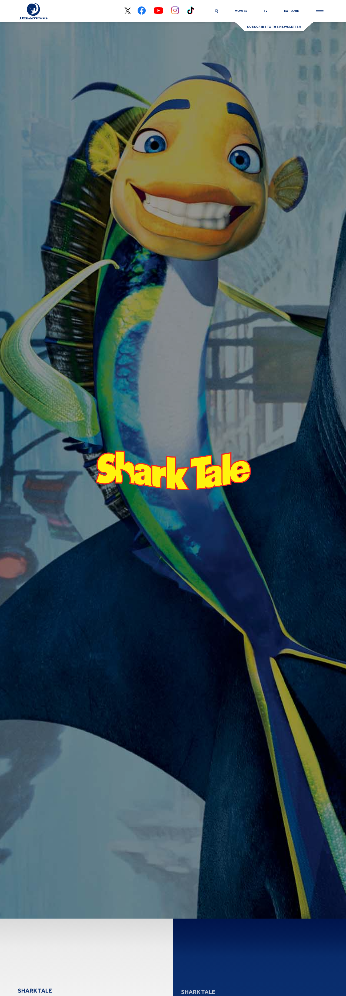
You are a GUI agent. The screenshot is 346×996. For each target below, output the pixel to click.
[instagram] (175, 11)
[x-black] (127, 11)
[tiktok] (190, 11)
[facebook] (142, 11)
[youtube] (158, 11)
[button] (216, 11)
